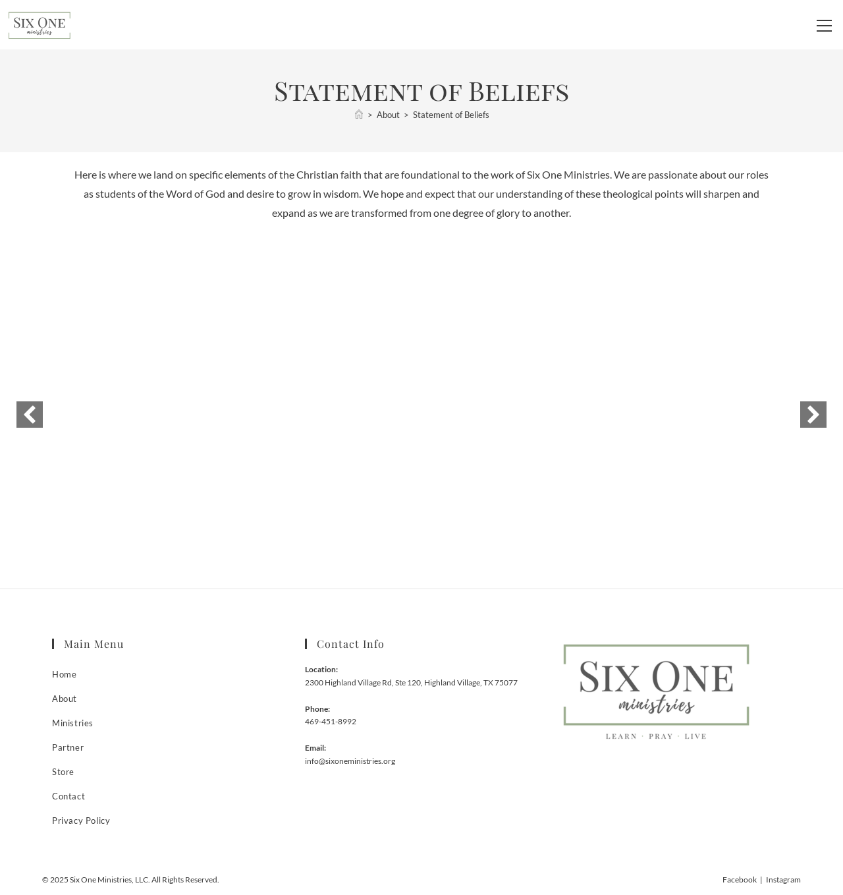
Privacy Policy (81, 820)
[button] (29, 414)
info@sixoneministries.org (350, 761)
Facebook (739, 879)
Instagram (783, 879)
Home (64, 674)
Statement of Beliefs (451, 114)
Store (63, 771)
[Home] (359, 114)
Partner (68, 747)
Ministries (73, 723)
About (64, 698)
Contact (68, 796)
